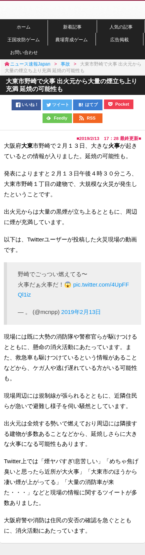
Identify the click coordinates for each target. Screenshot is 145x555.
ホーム (24, 26)
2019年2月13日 (81, 312)
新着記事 (72, 26)
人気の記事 (121, 26)
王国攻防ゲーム (23, 39)
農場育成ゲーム (71, 39)
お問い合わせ (24, 52)
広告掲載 (119, 39)
